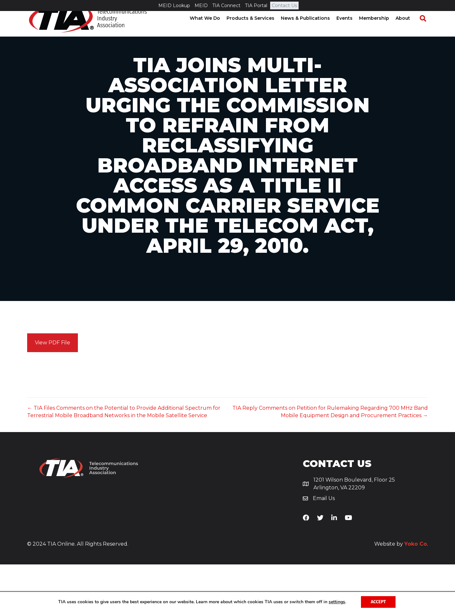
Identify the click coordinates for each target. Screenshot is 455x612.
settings (337, 602)
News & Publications (311, 29)
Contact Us (284, 5)
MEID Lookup (174, 5)
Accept (378, 602)
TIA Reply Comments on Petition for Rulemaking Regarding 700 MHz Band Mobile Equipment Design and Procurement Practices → (330, 459)
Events (351, 29)
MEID (201, 5)
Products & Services (256, 29)
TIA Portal (256, 5)
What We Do (211, 29)
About (409, 29)
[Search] (425, 29)
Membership (380, 29)
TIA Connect (226, 5)
